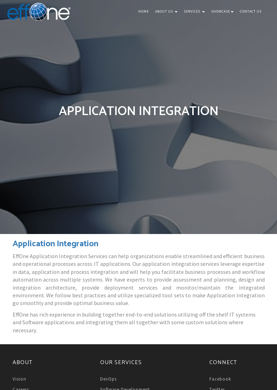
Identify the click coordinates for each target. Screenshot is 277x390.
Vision (19, 379)
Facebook (220, 379)
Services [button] (194, 11)
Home (143, 11)
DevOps (108, 379)
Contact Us (251, 11)
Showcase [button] (222, 11)
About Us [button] (166, 11)
